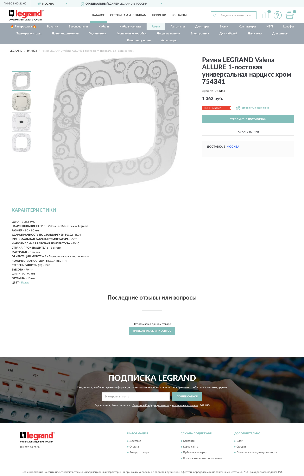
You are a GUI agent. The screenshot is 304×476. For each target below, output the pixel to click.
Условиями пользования (185, 405)
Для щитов (280, 33)
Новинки (159, 15)
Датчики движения (65, 33)
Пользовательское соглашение (202, 458)
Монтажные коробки (131, 33)
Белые (25, 282)
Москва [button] (232, 146)
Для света (255, 33)
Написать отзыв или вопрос (152, 331)
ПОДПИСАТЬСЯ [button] (187, 396)
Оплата (134, 447)
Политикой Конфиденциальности (150, 405)
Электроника (200, 33)
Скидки (241, 447)
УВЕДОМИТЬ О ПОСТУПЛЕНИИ (248, 119)
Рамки (155, 26)
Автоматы (178, 26)
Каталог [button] (98, 15)
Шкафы (288, 26)
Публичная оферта (194, 452)
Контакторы (247, 26)
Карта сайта (190, 447)
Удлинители (97, 33)
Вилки (223, 26)
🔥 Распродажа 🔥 (23, 26)
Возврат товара (139, 452)
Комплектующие (139, 40)
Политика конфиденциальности (257, 452)
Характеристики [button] (248, 132)
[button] (278, 15)
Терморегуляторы (28, 33)
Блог (240, 441)
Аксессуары (169, 40)
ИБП (269, 26)
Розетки (52, 26)
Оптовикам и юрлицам (128, 15)
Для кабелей (228, 33)
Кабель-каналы (130, 26)
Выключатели (78, 26)
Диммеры (202, 26)
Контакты (179, 15)
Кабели (103, 26)
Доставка (135, 441)
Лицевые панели (168, 33)
